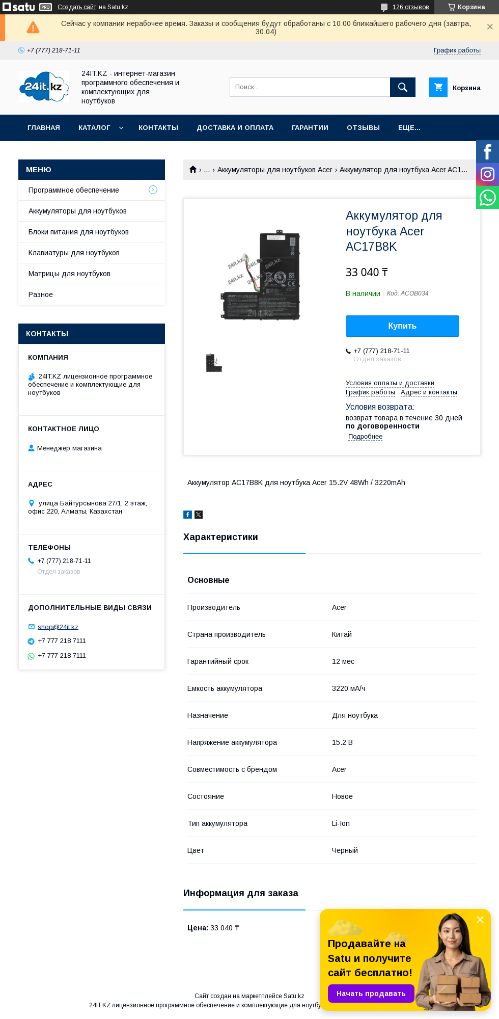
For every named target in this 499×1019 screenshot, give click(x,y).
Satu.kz (294, 996)
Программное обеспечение (74, 190)
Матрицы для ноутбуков (69, 274)
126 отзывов (411, 7)
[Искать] (402, 87)
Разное (41, 294)
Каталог (94, 127)
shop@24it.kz (58, 626)
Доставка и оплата (235, 127)
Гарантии (310, 127)
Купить (403, 325)
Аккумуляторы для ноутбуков (78, 211)
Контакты (158, 127)
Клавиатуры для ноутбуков (74, 253)
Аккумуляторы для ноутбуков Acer (274, 170)
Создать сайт (77, 7)
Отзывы (363, 127)
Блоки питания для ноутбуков (79, 232)
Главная (43, 127)
